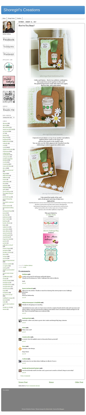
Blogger (61, 409)
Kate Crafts (6, 219)
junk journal (6, 217)
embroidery (6, 181)
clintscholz (49, 409)
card (4, 145)
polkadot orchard (8, 245)
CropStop (5, 164)
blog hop (5, 137)
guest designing (7, 199)
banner (5, 135)
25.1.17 (24, 363)
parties (5, 241)
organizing (6, 237)
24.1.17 (24, 354)
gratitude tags (7, 197)
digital (5, 173)
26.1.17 (24, 372)
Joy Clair (5, 215)
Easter (5, 179)
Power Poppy (6, 248)
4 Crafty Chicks (51, 215)
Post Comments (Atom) (33, 386)
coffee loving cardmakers (6, 154)
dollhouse (5, 177)
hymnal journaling (8, 207)
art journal (6, 131)
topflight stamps (8, 298)
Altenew (5, 123)
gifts (4, 189)
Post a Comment (25, 376)
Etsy (4, 183)
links (4, 225)
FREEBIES (5, 187)
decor (4, 168)
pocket (5, 243)
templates (6, 292)
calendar (5, 143)
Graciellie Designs (8, 193)
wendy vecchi (6, 307)
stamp (5, 278)
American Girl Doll (8, 129)
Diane (24, 346)
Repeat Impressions (8, 260)
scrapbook (6, 266)
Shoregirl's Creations (22, 10)
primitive (5, 250)
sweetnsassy (6, 288)
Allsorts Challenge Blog (50, 231)
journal (5, 213)
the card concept (7, 294)
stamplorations (7, 284)
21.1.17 (24, 283)
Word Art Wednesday (51, 245)
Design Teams (11, 18)
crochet (5, 162)
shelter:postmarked (8, 270)
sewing (5, 268)
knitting (5, 221)
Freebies (19, 18)
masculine (6, 229)
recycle (5, 258)
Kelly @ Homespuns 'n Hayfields (31, 302)
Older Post (79, 382)
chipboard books (7, 149)
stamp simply (7, 280)
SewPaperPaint (26, 318)
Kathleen (24, 274)
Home (4, 18)
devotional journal (8, 170)
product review (7, 252)
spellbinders (6, 276)
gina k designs (7, 191)
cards (24, 267)
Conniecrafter (26, 337)
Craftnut (24, 359)
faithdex (5, 185)
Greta (23, 327)
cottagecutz (6, 157)
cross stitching (7, 166)
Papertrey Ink (7, 239)
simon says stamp (8, 273)
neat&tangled (7, 235)
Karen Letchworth (27, 288)
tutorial (5, 300)
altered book (6, 127)
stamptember (7, 286)
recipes (5, 256)
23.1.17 (24, 322)
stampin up (6, 282)
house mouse (6, 205)
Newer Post (23, 382)
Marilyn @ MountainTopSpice (30, 368)
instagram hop (7, 211)
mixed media (6, 233)
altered (5, 125)
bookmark (6, 139)
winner (5, 309)
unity (4, 302)
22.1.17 (24, 297)
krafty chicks (6, 223)
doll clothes (6, 175)
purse (4, 254)
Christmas (6, 151)
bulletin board (7, 141)
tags (4, 290)
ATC (4, 133)
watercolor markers (8, 304)
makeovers (6, 227)
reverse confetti (7, 264)
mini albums (6, 231)
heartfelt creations (8, 202)
